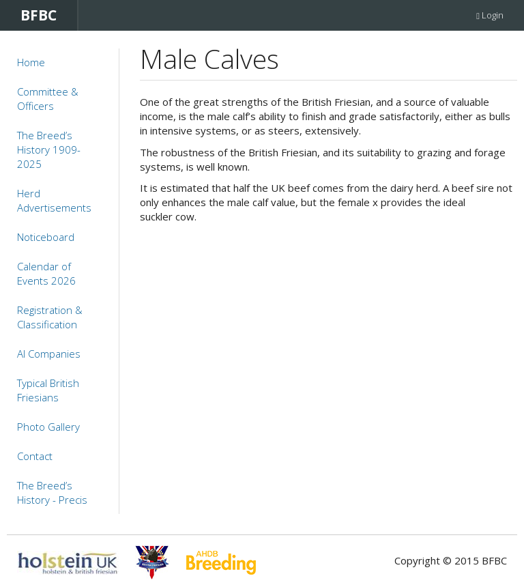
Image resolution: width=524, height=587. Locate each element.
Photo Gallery (48, 426)
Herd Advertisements (54, 200)
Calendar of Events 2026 (46, 273)
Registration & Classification (50, 317)
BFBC (38, 15)
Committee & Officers (47, 99)
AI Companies (49, 353)
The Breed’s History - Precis (52, 492)
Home (31, 62)
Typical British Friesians (48, 390)
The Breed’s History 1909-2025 (49, 149)
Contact (35, 456)
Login (490, 15)
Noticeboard (45, 237)
